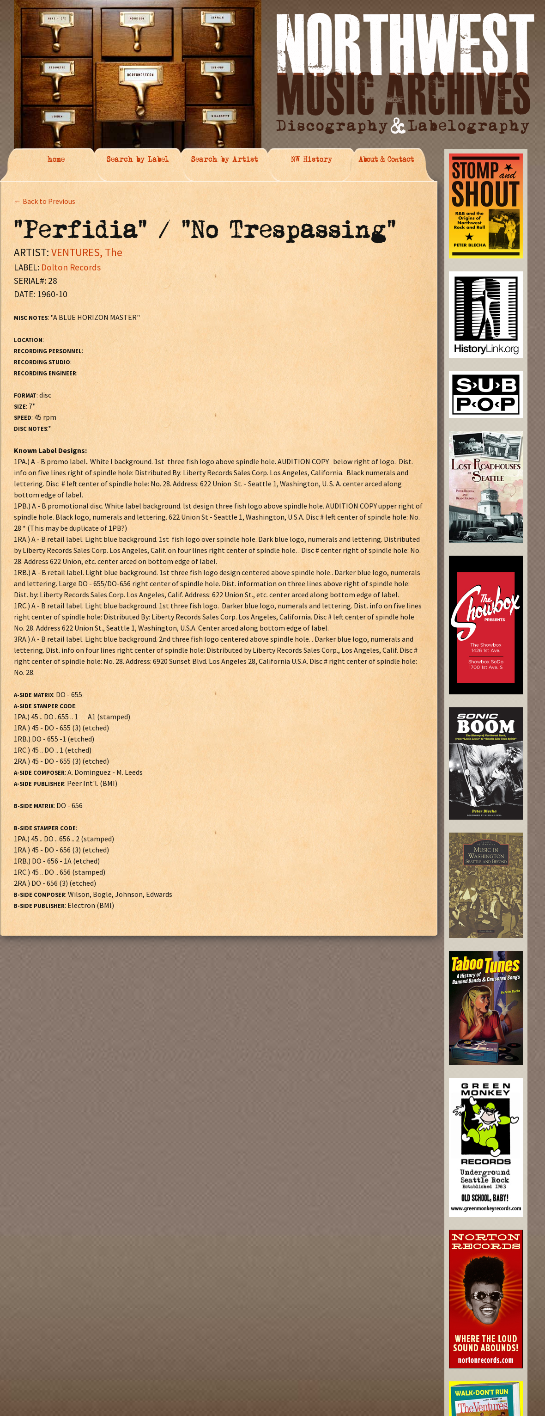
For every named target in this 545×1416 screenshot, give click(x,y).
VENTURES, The (86, 252)
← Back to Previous (44, 201)
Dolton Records (71, 267)
